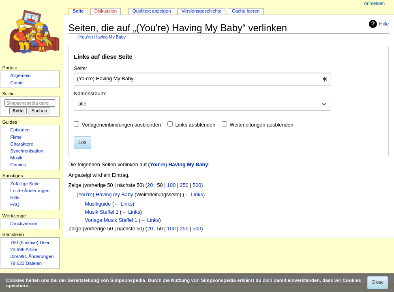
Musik (16, 157)
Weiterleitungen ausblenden (261, 125)
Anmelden (374, 3)
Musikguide (98, 204)
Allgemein (20, 75)
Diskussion (105, 11)
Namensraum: (90, 94)
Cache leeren (245, 11)
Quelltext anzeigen (152, 11)
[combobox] (202, 79)
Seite (78, 11)
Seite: (80, 68)
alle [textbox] (82, 104)
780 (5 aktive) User (29, 242)
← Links (193, 195)
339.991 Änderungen (32, 256)
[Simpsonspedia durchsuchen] (29, 103)
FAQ (14, 204)
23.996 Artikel (24, 249)
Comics (18, 164)
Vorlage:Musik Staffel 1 (111, 220)
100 (171, 185)
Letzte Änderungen (29, 190)
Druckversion (23, 223)
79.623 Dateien (26, 263)
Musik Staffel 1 (101, 212)
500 (197, 185)
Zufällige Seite (25, 183)
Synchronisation (26, 150)
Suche (8, 93)
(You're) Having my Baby (105, 195)
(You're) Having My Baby (102, 36)
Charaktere (21, 144)
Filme (15, 137)
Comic (16, 82)
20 (150, 185)
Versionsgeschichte (202, 11)
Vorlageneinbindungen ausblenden (121, 125)
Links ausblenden (195, 125)
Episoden (20, 129)
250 (184, 185)
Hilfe (378, 24)
